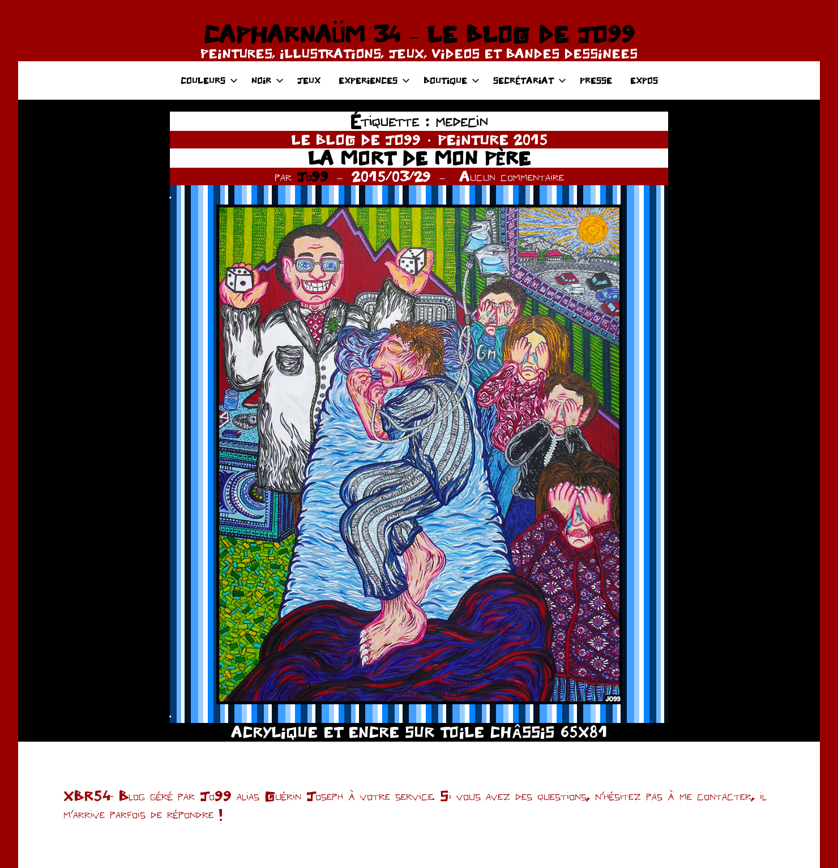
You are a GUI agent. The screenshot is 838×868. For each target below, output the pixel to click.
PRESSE (596, 80)
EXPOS (644, 80)
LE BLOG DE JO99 (356, 139)
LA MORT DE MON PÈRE (419, 158)
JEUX (308, 80)
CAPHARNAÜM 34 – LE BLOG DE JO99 (418, 34)
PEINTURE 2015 (493, 139)
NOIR (267, 80)
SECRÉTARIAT (529, 80)
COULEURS (209, 80)
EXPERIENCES (374, 80)
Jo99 (312, 176)
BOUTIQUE (452, 80)
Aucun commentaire (511, 176)
